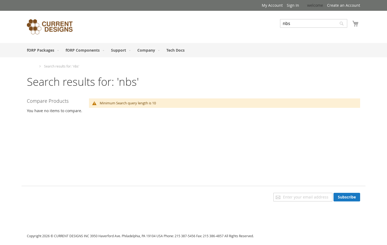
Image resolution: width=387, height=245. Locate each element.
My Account (272, 5)
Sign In (293, 5)
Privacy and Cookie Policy (49, 195)
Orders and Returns (45, 210)
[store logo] (50, 27)
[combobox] (313, 23)
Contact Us (36, 218)
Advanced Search (295, 31)
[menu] (194, 50)
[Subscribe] (347, 197)
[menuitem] (42, 50)
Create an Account (343, 5)
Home (32, 66)
